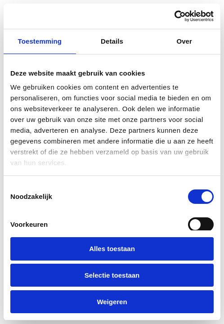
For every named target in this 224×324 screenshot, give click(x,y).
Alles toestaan (112, 248)
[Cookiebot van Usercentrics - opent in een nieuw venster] (174, 16)
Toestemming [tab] (40, 41)
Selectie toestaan (112, 275)
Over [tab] (184, 41)
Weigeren (112, 302)
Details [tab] (112, 41)
